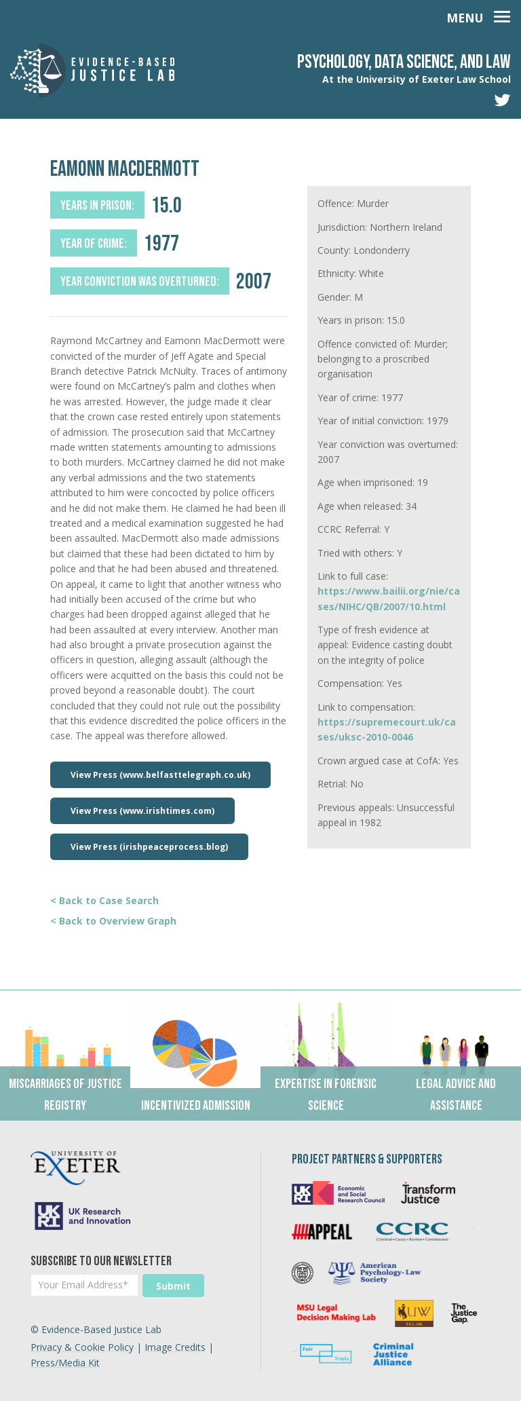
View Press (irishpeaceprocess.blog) (149, 847)
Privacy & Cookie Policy (82, 1347)
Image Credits (175, 1347)
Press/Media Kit (65, 1362)
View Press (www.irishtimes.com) (142, 811)
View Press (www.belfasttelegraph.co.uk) (160, 775)
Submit (173, 1285)
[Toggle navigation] (478, 15)
